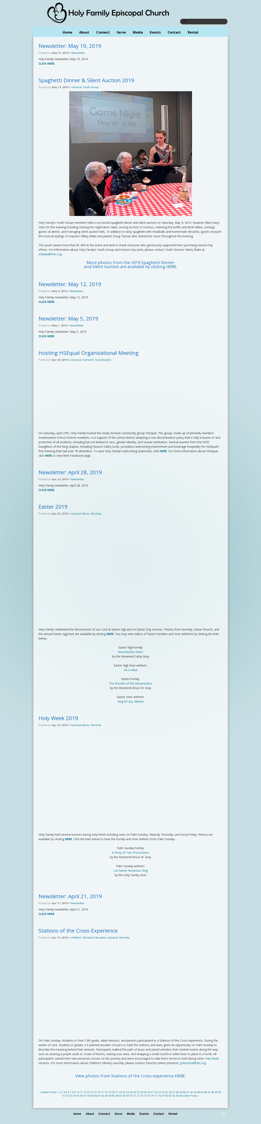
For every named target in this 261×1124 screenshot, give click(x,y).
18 (106, 1092)
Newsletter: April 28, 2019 (70, 472)
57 (85, 1095)
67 (120, 1095)
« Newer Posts (48, 1092)
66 (117, 1095)
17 (102, 1092)
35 (166, 1092)
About (84, 32)
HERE (171, 266)
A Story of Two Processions (130, 852)
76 (152, 1095)
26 (134, 1092)
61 (99, 1095)
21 (116, 1092)
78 (159, 1095)
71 (134, 1095)
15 (95, 1092)
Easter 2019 (53, 506)
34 (163, 1092)
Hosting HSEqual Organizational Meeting (88, 352)
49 (216, 1092)
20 (113, 1092)
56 (81, 1095)
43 (194, 1092)
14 (91, 1092)
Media (138, 32)
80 (166, 1095)
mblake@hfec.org (50, 254)
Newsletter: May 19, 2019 (69, 45)
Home (67, 32)
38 (177, 1092)
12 (84, 1092)
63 (106, 1095)
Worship (96, 513)
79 (163, 1095)
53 (70, 1095)
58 (88, 1095)
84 (181, 1095)
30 (148, 1092)
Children (76, 937)
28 (141, 1092)
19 (109, 1092)
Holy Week (212, 1058)
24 (127, 1092)
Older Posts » (191, 1095)
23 (123, 1092)
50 (219, 1092)
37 (173, 1092)
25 (131, 1092)
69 (127, 1095)
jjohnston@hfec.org (193, 1063)
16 (99, 1092)
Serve (121, 32)
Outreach (88, 360)
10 (77, 1092)
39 (180, 1092)
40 (184, 1092)
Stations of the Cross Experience (78, 930)
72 (138, 1095)
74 (145, 1095)
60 (95, 1095)
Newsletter (78, 53)
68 (124, 1095)
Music (85, 513)
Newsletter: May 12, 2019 (69, 284)
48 (212, 1092)
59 (92, 1095)
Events (155, 32)
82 (173, 1095)
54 (74, 1095)
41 (187, 1092)
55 (78, 1095)
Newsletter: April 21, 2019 (70, 896)
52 (67, 1095)
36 (170, 1092)
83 (177, 1095)
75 (149, 1095)
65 (113, 1095)
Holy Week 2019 (58, 718)
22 (120, 1092)
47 (209, 1092)
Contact (174, 32)
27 (138, 1092)
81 (170, 1095)
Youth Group (91, 87)
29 (145, 1092)
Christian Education (94, 937)
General (76, 87)
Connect (103, 32)
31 (152, 1092)
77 (156, 1095)
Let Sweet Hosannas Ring (131, 870)
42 (191, 1092)
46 (205, 1092)
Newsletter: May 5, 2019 (68, 318)
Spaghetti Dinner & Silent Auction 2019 (86, 80)
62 (102, 1095)
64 (109, 1095)
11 (81, 1092)
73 (141, 1095)
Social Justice (103, 360)
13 (88, 1092)
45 (201, 1092)
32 (155, 1092)
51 (63, 1095)
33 (159, 1092)
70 (131, 1095)
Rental (193, 32)
